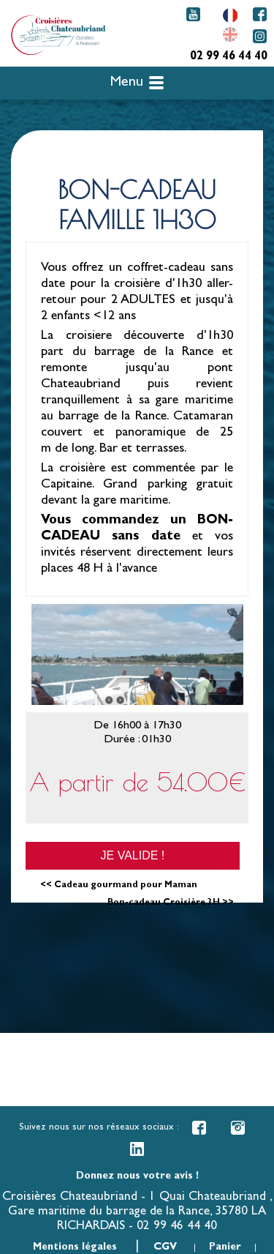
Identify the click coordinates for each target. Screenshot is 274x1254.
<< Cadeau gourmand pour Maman (118, 885)
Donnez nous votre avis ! (137, 1176)
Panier (225, 1247)
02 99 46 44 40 (228, 57)
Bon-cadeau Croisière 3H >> (170, 903)
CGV (165, 1247)
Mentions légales (75, 1247)
